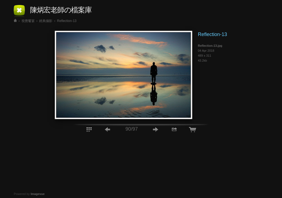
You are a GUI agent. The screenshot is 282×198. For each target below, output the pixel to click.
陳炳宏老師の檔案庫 (60, 10)
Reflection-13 (67, 21)
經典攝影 (45, 21)
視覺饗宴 (28, 21)
